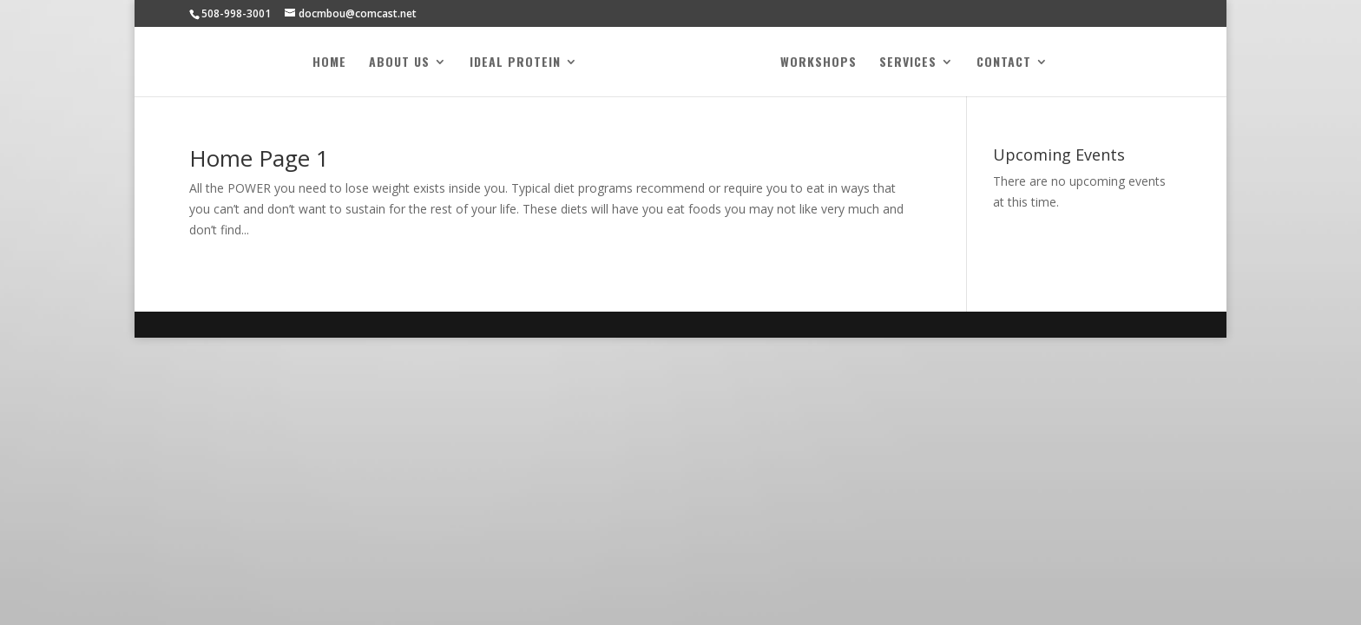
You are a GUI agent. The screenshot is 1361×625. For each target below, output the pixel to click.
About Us (399, 63)
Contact (1003, 63)
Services (908, 63)
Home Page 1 (259, 158)
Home (329, 63)
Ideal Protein (515, 63)
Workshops (818, 63)
